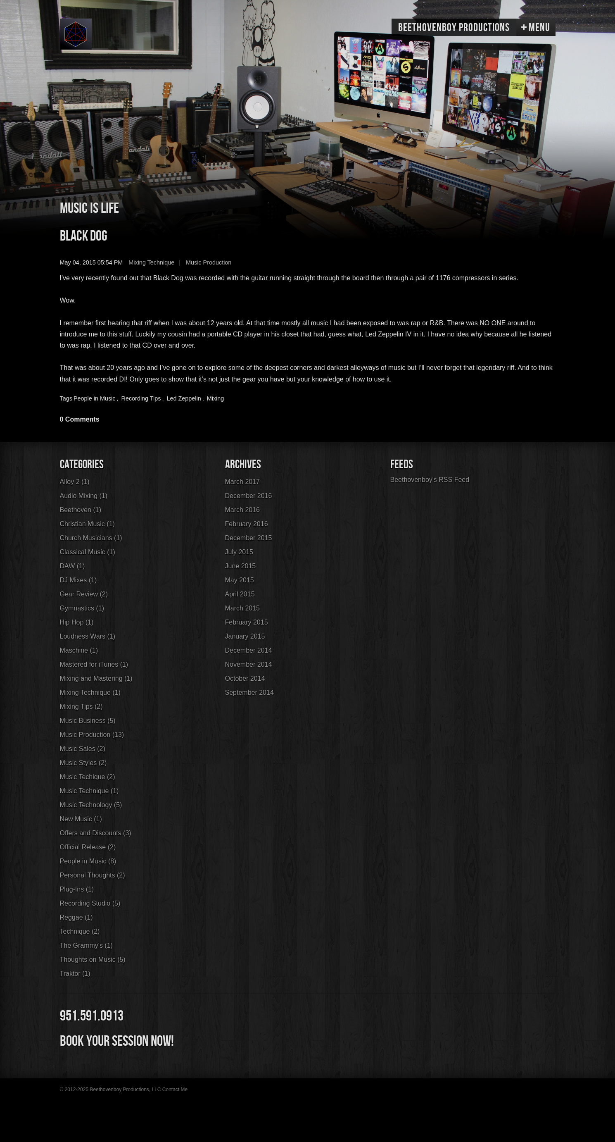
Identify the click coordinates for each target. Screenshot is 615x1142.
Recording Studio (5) (90, 903)
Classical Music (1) (87, 552)
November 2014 (248, 664)
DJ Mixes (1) (78, 580)
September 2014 (249, 692)
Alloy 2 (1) (75, 481)
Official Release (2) (88, 847)
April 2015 (240, 594)
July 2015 (239, 552)
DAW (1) (72, 566)
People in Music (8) (88, 861)
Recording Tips (141, 398)
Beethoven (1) (81, 509)
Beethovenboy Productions (454, 27)
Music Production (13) (92, 734)
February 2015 (246, 622)
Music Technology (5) (91, 804)
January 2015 (245, 636)
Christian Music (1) (87, 523)
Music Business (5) (88, 720)
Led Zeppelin (183, 398)
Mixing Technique (151, 262)
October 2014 (245, 678)
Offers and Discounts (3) (95, 833)
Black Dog (83, 236)
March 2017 (242, 481)
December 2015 (248, 537)
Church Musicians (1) (91, 537)
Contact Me (175, 1089)
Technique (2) (80, 931)
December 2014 (248, 650)
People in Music (95, 398)
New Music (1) (81, 819)
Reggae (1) (76, 917)
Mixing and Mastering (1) (96, 678)
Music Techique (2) (87, 776)
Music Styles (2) (83, 762)
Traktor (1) (75, 973)
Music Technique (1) (89, 790)
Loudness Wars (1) (88, 636)
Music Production (208, 262)
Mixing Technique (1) (90, 692)
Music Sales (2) (82, 748)
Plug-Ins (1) (77, 889)
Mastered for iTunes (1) (94, 664)
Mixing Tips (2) (81, 706)
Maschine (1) (79, 650)
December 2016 (248, 495)
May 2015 (239, 580)
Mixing (215, 398)
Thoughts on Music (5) (93, 959)
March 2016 (242, 509)
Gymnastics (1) (82, 608)
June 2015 (240, 566)
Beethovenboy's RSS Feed (430, 479)
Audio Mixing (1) (84, 495)
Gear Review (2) (84, 594)
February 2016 (246, 523)
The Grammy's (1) (86, 945)
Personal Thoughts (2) (92, 875)
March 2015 (242, 608)
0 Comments (80, 419)
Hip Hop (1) (77, 622)
